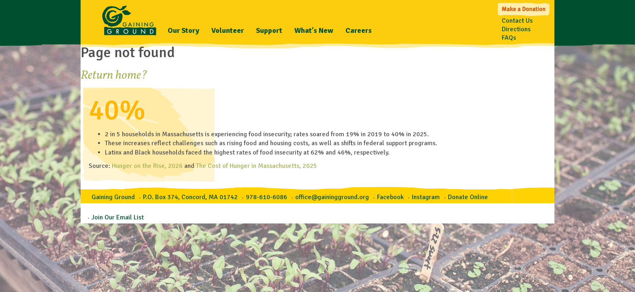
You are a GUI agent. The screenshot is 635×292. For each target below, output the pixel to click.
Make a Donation (524, 8)
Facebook (390, 197)
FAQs (509, 38)
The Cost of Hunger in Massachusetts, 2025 (256, 166)
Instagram (426, 197)
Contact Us (517, 21)
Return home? (114, 75)
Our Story (183, 30)
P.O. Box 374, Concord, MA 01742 (190, 197)
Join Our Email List (118, 217)
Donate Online (468, 197)
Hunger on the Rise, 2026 (147, 166)
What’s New (313, 30)
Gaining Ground (129, 18)
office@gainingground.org (332, 197)
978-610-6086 (266, 197)
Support (269, 30)
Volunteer (227, 30)
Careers (358, 30)
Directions (516, 29)
